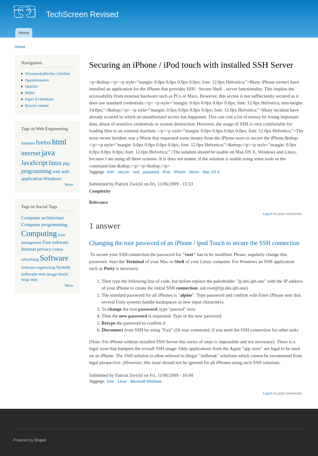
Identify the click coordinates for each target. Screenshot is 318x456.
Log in (267, 214)
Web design (48, 274)
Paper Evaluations (39, 99)
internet (31, 153)
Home (23, 32)
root (136, 172)
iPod (166, 172)
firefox (43, 142)
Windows (52, 178)
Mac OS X (211, 172)
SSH (110, 172)
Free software (56, 242)
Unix (110, 381)
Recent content (37, 105)
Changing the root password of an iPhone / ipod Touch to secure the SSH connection (194, 242)
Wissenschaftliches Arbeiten (47, 73)
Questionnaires (37, 80)
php (66, 163)
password (151, 172)
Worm (194, 172)
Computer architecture (42, 217)
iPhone (179, 172)
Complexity (100, 191)
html (59, 141)
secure (123, 172)
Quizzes (31, 86)
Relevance (98, 202)
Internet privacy (36, 249)
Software (54, 257)
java (48, 152)
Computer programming (44, 224)
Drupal (40, 440)
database (28, 143)
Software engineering (38, 267)
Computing (39, 233)
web (56, 171)
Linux (122, 381)
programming (36, 171)
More (69, 184)
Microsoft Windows (146, 381)
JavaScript (34, 162)
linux (54, 162)
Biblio (30, 93)
